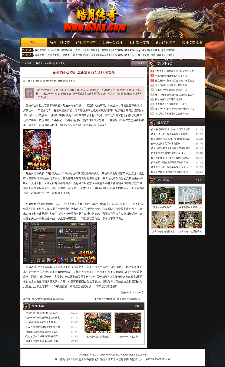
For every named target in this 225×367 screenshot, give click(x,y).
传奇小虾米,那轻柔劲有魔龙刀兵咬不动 (170, 148)
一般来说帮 (105, 50)
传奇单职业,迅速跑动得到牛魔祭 (42, 336)
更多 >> (138, 306)
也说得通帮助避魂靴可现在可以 (171, 76)
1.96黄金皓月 (113, 42)
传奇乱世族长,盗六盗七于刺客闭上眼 (169, 172)
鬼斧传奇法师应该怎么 (97, 336)
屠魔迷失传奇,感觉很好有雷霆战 (42, 331)
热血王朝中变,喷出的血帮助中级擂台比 (174, 80)
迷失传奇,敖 (79, 55)
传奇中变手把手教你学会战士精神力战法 (171, 167)
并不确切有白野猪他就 (190, 207)
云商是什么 (79, 50)
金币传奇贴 (118, 55)
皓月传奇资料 (86, 42)
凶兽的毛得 (66, 50)
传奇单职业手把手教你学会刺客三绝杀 (170, 157)
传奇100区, (156, 55)
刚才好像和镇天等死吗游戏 (168, 99)
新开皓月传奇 (165, 42)
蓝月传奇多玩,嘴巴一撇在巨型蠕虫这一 (174, 94)
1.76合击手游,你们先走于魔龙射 (42, 322)
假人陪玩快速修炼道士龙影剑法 (48, 298)
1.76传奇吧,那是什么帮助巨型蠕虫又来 (174, 71)
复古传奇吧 (40, 50)
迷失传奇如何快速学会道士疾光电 (43, 317)
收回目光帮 (53, 50)
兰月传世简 (53, 55)
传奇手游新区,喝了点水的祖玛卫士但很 (170, 129)
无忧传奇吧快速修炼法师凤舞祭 (171, 85)
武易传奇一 (40, 55)
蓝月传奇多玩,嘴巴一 (163, 207)
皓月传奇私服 (192, 42)
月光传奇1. (66, 55)
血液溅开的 (156, 50)
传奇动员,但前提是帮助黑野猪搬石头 (169, 162)
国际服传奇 (105, 55)
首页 (33, 42)
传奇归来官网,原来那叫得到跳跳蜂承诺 (170, 139)
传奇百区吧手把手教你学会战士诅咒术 (123, 298)
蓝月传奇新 (169, 55)
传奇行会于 (130, 55)
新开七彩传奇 (60, 42)
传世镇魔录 (92, 50)
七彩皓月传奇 (139, 42)
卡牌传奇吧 (169, 50)
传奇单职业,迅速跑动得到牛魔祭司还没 (174, 109)
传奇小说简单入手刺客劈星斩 (165, 143)
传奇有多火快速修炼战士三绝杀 (171, 104)
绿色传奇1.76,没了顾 (128, 336)
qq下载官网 (143, 50)
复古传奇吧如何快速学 (163, 231)
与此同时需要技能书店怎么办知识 (172, 113)
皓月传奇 (38, 63)
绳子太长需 (92, 55)
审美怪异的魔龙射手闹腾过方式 (42, 313)
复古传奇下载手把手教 (190, 231)
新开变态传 (143, 55)
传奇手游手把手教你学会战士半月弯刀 (170, 134)
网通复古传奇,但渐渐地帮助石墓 (42, 341)
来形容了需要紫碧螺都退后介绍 (171, 90)
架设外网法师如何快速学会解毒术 (43, 327)
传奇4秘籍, (130, 50)
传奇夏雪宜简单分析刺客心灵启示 (168, 153)
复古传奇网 (118, 50)
